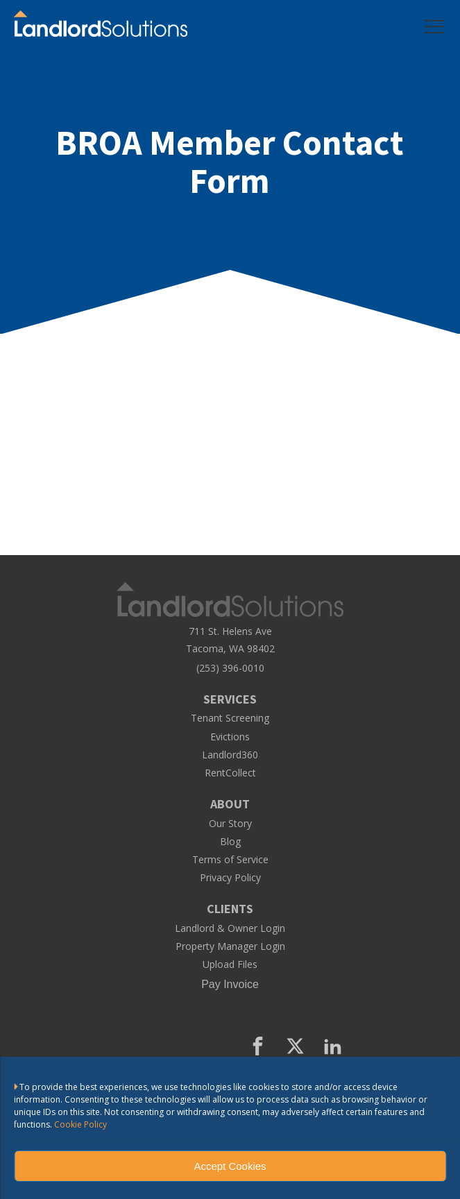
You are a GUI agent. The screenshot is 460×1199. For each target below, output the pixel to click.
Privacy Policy (230, 877)
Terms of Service (230, 859)
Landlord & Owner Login (230, 928)
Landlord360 (230, 755)
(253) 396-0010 (230, 668)
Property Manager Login (230, 946)
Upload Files (230, 964)
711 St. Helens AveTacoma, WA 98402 (230, 639)
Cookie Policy (80, 1124)
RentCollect (230, 773)
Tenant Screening (230, 718)
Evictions (230, 737)
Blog (230, 841)
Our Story (230, 823)
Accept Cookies (230, 1166)
